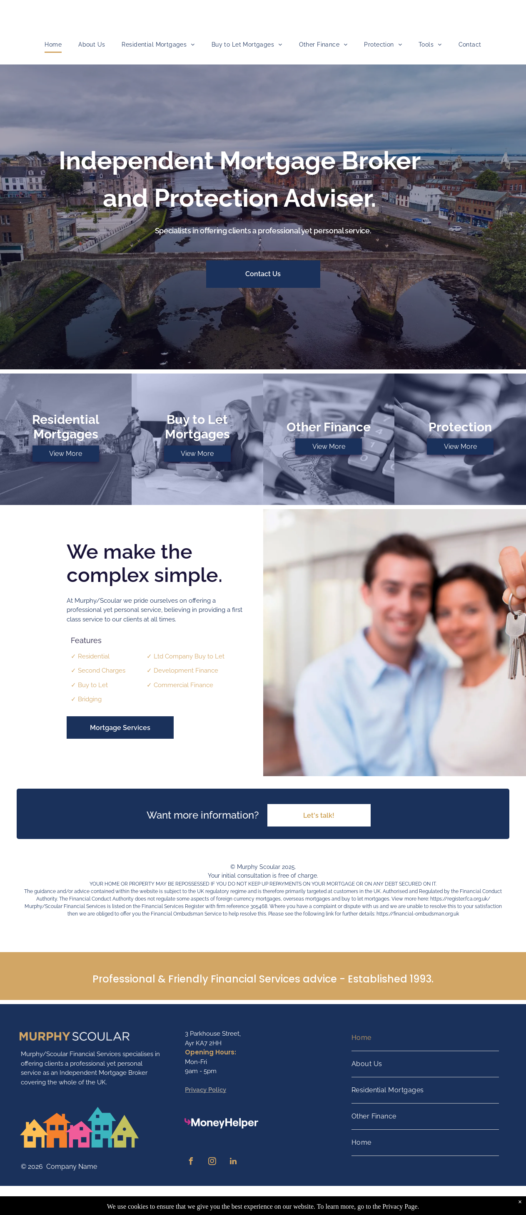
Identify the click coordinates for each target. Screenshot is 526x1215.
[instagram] (212, 1162)
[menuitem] (53, 45)
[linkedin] (233, 1162)
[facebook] (191, 1162)
